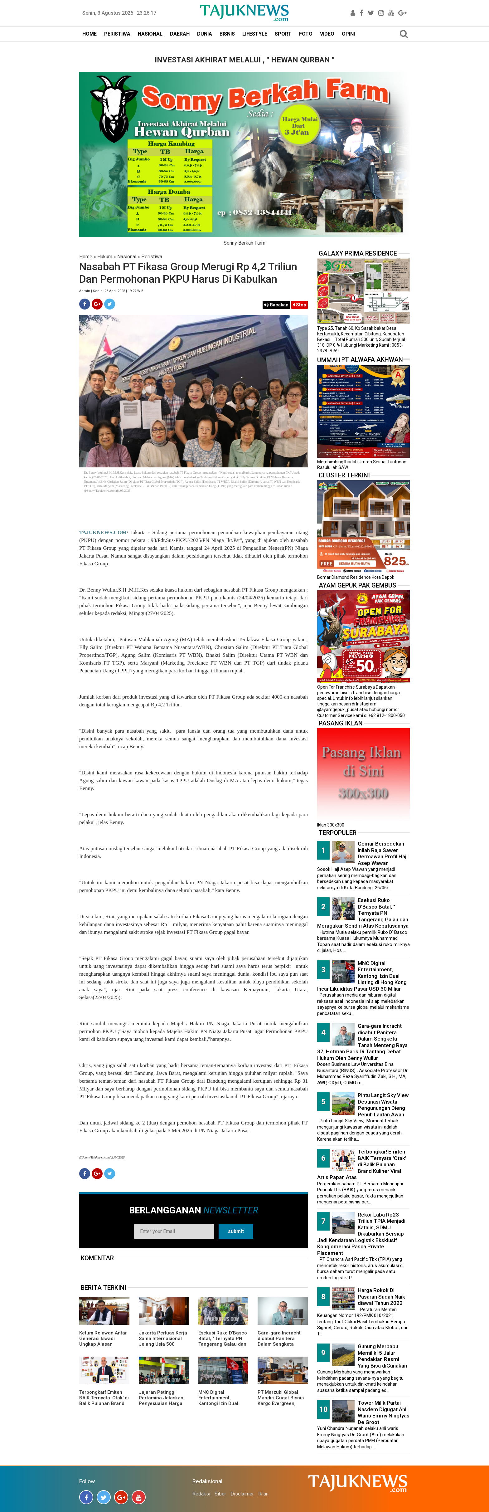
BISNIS (227, 34)
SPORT (283, 34)
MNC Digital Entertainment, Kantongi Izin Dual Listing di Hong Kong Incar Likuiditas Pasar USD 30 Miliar (222, 1406)
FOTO (305, 34)
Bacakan (276, 305)
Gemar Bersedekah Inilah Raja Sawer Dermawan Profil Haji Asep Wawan (383, 853)
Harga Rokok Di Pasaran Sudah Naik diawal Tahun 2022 (381, 1296)
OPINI (348, 34)
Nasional (126, 257)
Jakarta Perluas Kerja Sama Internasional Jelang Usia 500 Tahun (163, 1341)
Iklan (263, 1494)
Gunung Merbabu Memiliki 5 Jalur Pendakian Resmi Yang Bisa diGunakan (382, 1356)
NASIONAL (150, 34)
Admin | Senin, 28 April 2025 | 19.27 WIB (111, 291)
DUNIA (204, 34)
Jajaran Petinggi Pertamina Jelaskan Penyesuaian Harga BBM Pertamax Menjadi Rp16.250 (161, 1403)
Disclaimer (242, 1494)
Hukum (104, 257)
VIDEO (327, 34)
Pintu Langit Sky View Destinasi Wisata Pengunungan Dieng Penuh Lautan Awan (383, 1105)
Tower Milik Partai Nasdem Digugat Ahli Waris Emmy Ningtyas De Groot (383, 1412)
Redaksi (201, 1494)
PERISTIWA (117, 34)
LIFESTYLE (254, 34)
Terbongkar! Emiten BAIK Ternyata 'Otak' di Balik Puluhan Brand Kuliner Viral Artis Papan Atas (104, 1403)
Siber (220, 1494)
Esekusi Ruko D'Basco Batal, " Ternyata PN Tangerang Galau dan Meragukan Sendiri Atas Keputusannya (222, 1344)
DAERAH (180, 34)
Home (85, 257)
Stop (299, 305)
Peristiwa (151, 257)
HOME (89, 34)
